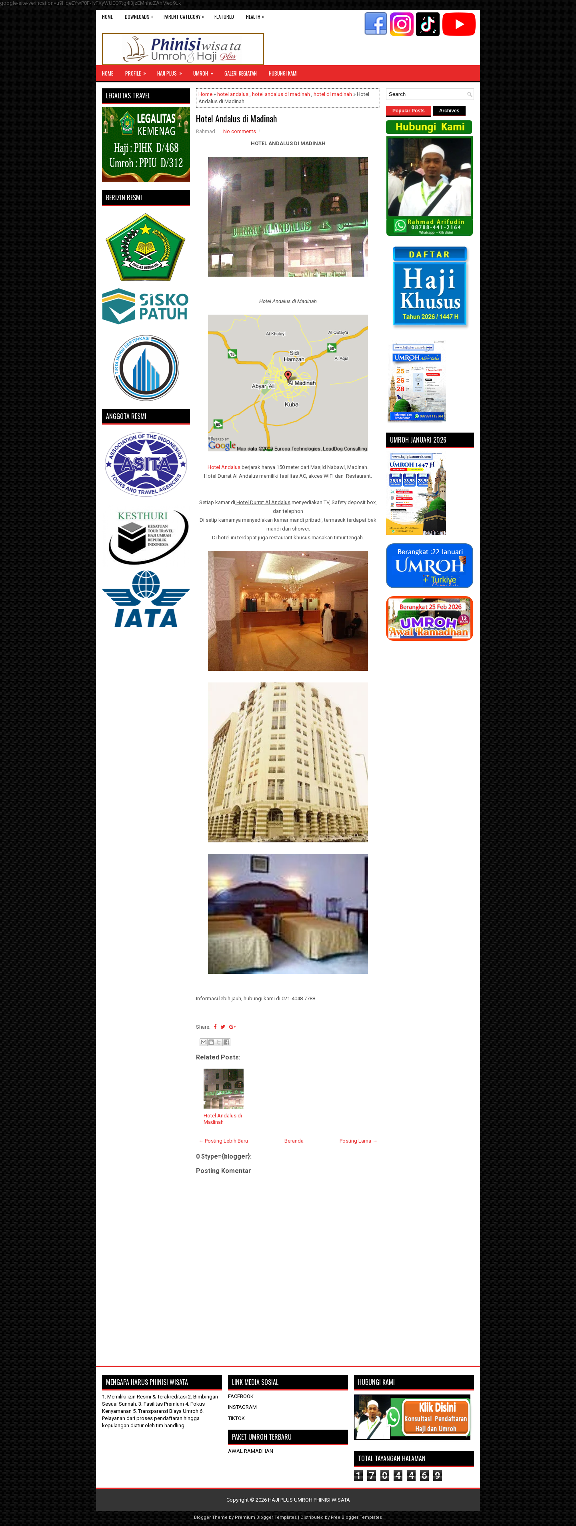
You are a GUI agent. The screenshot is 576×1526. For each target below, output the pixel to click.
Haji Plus (172, 71)
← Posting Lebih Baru (223, 1141)
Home (107, 16)
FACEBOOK (241, 1396)
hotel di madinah (333, 94)
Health (257, 15)
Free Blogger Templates (356, 1517)
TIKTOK (236, 1418)
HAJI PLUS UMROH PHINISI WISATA (309, 1500)
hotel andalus (232, 94)
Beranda (294, 1141)
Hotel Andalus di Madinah (236, 118)
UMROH (205, 71)
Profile (138, 71)
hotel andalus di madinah (281, 94)
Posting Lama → (359, 1141)
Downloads (141, 15)
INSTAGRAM (242, 1407)
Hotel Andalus (224, 467)
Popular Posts (408, 111)
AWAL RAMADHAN (250, 1451)
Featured (224, 16)
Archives (449, 111)
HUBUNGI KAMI (283, 73)
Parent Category (186, 15)
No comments (239, 131)
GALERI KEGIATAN (240, 73)
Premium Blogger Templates (266, 1517)
